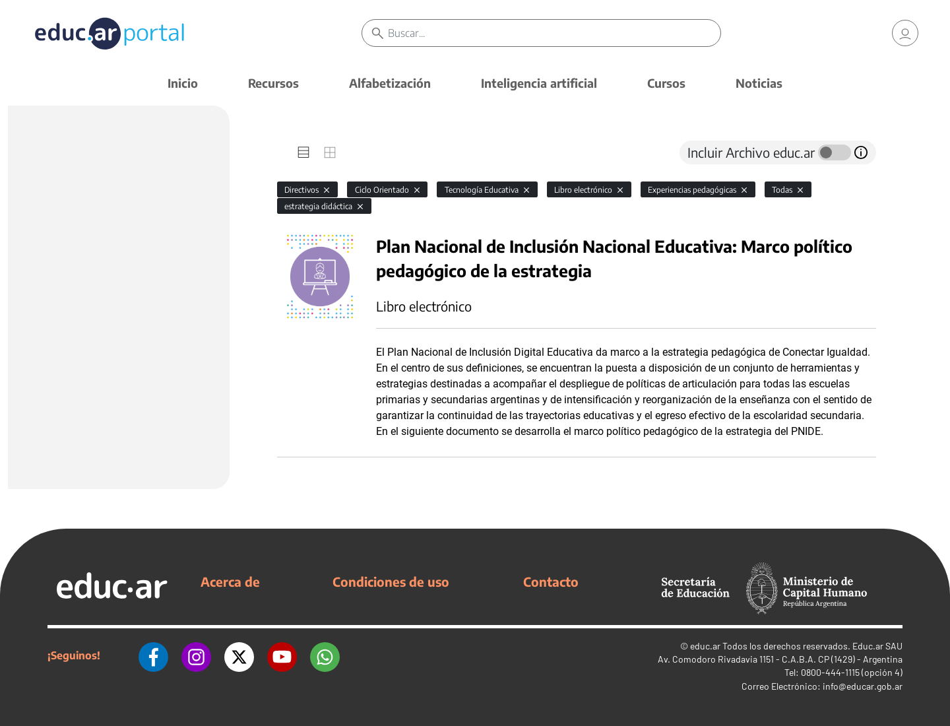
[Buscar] (554, 33)
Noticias (759, 82)
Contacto (551, 581)
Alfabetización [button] (390, 82)
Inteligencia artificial (539, 82)
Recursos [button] (273, 82)
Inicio (183, 82)
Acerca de (230, 581)
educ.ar (705, 645)
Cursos (666, 82)
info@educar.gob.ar (862, 686)
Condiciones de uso (390, 581)
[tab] (303, 152)
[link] (905, 33)
